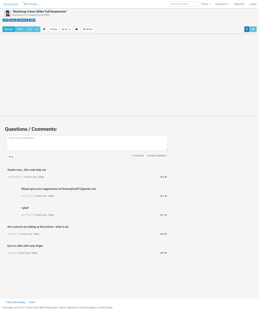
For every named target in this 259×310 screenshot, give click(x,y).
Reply (41, 177)
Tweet (32, 302)
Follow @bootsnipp (15, 302)
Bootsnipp (10, 4)
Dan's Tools (32, 307)
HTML (20, 29)
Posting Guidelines (156, 155)
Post (11, 156)
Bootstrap (30, 3)
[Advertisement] (149, 17)
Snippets (222, 4)
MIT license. (107, 307)
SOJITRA (45, 15)
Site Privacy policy (48, 307)
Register (239, 4)
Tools (206, 4)
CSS (29, 29)
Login (253, 4)
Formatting (138, 155)
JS (37, 29)
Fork (54, 29)
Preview (9, 29)
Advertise (72, 307)
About (62, 307)
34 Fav (88, 29)
